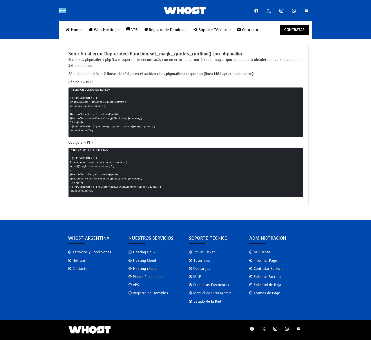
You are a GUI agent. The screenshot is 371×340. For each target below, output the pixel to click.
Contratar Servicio (269, 268)
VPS (136, 285)
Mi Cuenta (262, 252)
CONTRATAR (294, 29)
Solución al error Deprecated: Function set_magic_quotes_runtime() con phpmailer (155, 54)
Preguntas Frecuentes (211, 285)
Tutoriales (201, 260)
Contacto (80, 268)
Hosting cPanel (145, 268)
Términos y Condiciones (91, 252)
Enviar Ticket (204, 252)
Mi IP (197, 276)
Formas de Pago (267, 293)
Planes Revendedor (148, 276)
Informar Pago (265, 260)
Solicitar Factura (267, 276)
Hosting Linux (144, 252)
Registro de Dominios (150, 293)
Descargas (201, 268)
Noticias (79, 260)
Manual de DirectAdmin (212, 293)
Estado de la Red (207, 301)
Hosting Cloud (144, 260)
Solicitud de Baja (267, 285)
